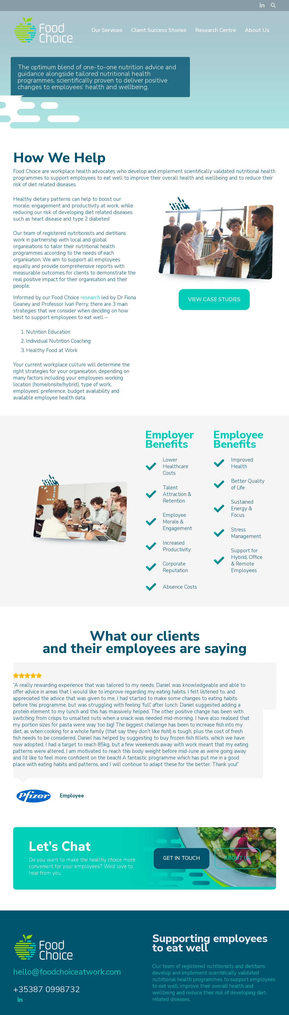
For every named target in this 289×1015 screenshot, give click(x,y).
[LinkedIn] (262, 5)
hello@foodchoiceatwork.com (67, 975)
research (90, 297)
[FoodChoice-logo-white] (43, 30)
